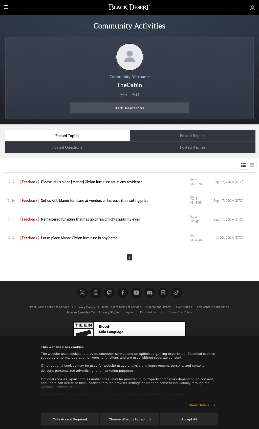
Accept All (189, 419)
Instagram (96, 292)
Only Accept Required (70, 419)
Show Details (199, 405)
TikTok (176, 292)
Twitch (109, 292)
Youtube (136, 292)
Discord (149, 292)
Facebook (122, 292)
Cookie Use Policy (180, 312)
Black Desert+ (163, 292)
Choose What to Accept (130, 419)
